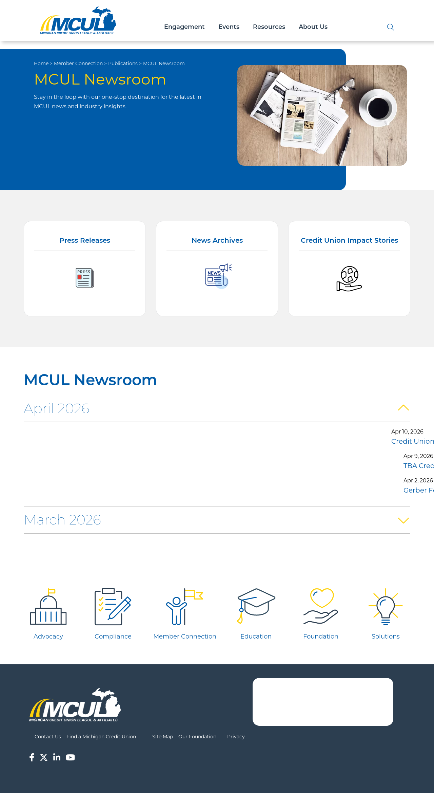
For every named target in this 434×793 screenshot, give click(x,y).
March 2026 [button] (62, 519)
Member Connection (78, 63)
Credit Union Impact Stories (349, 241)
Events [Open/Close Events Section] (228, 27)
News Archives (217, 241)
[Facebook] (31, 757)
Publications (123, 63)
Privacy (236, 737)
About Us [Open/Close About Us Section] (313, 27)
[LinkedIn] (56, 757)
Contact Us (48, 737)
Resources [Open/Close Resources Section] (269, 27)
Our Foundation (197, 737)
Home (41, 63)
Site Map (162, 737)
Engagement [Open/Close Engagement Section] (184, 27)
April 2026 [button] (57, 408)
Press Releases (84, 241)
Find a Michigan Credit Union (101, 737)
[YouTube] (70, 757)
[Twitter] (44, 757)
